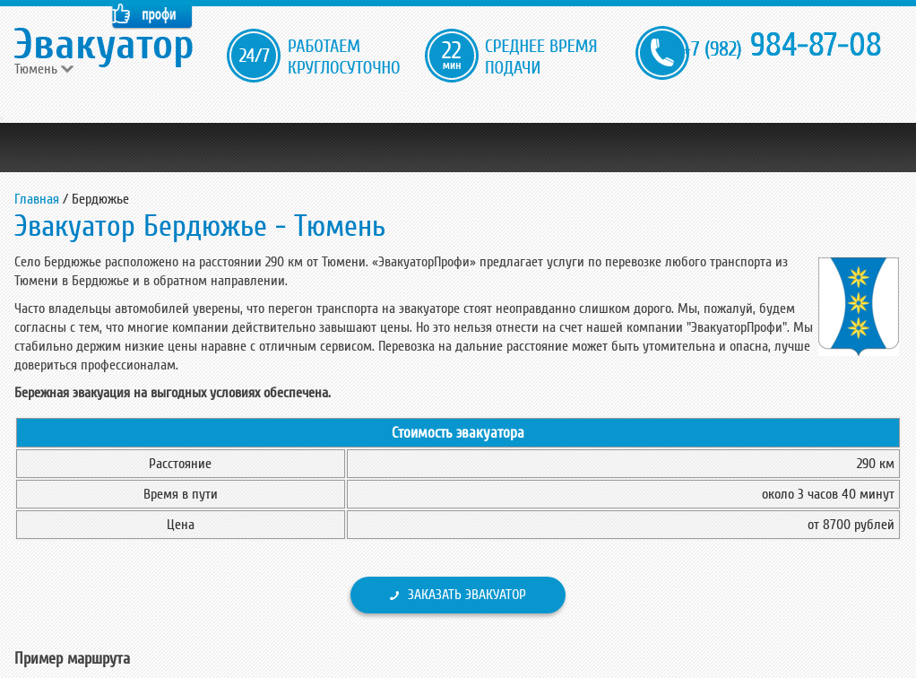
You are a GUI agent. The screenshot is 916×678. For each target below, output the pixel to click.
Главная (36, 199)
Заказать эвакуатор (467, 595)
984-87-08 (782, 45)
